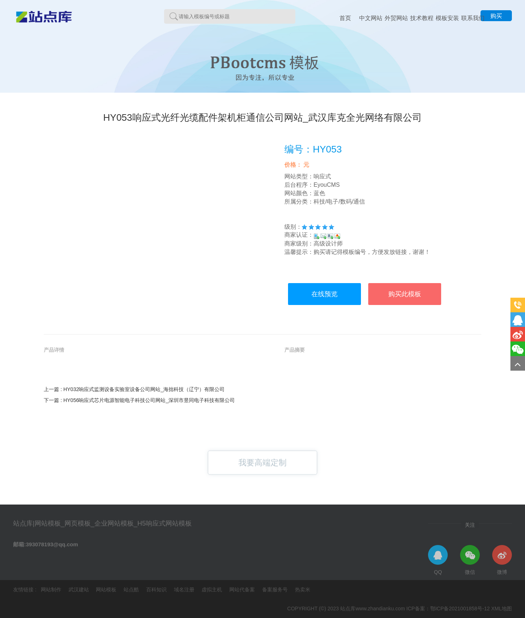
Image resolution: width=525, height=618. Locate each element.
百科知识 (157, 589)
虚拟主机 (212, 589)
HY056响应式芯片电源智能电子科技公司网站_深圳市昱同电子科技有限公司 (149, 400)
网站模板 (107, 589)
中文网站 (370, 18)
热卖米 (302, 589)
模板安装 (447, 18)
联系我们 (473, 18)
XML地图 (501, 608)
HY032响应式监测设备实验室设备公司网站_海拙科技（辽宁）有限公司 (144, 389)
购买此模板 (404, 294)
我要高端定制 (262, 467)
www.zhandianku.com (380, 608)
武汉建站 (79, 589)
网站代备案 (242, 589)
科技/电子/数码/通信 (339, 201)
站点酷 (132, 589)
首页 (345, 18)
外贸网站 (396, 18)
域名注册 (185, 589)
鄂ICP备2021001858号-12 (460, 608)
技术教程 (421, 18)
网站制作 (52, 589)
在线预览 (324, 294)
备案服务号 (275, 589)
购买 (496, 16)
